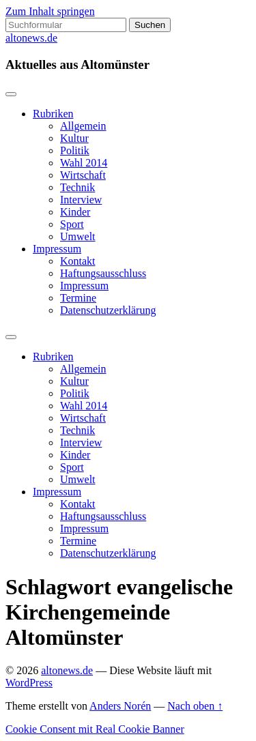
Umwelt (78, 236)
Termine (78, 298)
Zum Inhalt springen (50, 11)
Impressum (57, 249)
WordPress (29, 682)
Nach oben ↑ (195, 706)
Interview (81, 199)
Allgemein (83, 126)
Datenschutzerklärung (108, 310)
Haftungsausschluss (103, 273)
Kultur (74, 138)
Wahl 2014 (83, 163)
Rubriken (53, 113)
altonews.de (31, 38)
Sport (72, 224)
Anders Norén (120, 706)
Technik (77, 187)
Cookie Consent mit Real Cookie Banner (94, 729)
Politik (74, 150)
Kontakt (78, 261)
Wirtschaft (83, 175)
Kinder (75, 212)
